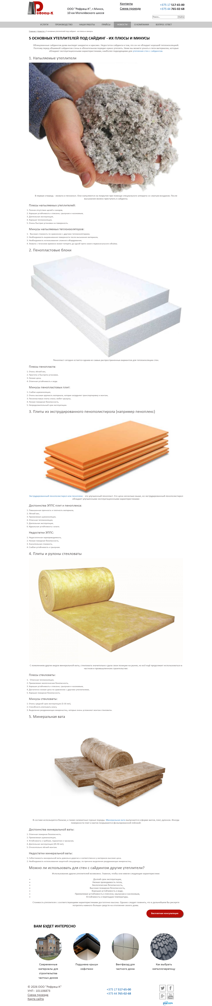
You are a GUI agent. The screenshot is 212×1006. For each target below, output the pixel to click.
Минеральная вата (115, 820)
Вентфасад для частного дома (125, 967)
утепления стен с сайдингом (147, 51)
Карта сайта (36, 999)
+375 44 (172, 9)
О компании (141, 24)
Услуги (44, 24)
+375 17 (172, 5)
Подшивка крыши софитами (86, 967)
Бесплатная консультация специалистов (164, 914)
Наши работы (87, 24)
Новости (122, 24)
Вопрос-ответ (164, 24)
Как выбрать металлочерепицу (163, 967)
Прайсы (106, 24)
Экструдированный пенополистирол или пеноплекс (56, 496)
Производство (63, 24)
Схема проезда (130, 8)
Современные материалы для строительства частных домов (48, 971)
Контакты (126, 3)
